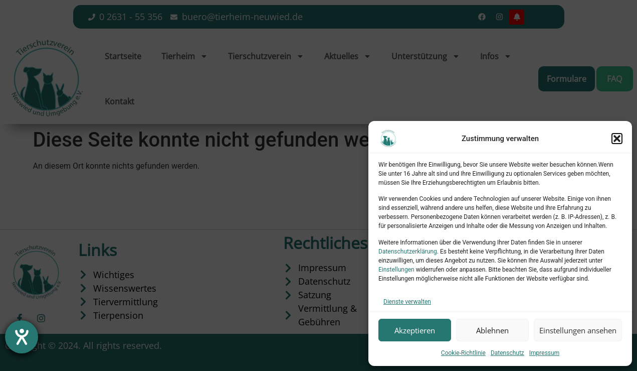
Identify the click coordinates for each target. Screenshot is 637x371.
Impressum (544, 352)
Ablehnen (492, 330)
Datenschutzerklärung (407, 251)
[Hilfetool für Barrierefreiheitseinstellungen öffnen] (21, 336)
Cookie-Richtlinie (463, 352)
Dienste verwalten (407, 301)
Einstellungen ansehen (577, 330)
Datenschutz (507, 352)
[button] (617, 139)
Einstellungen (396, 269)
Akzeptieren (414, 330)
